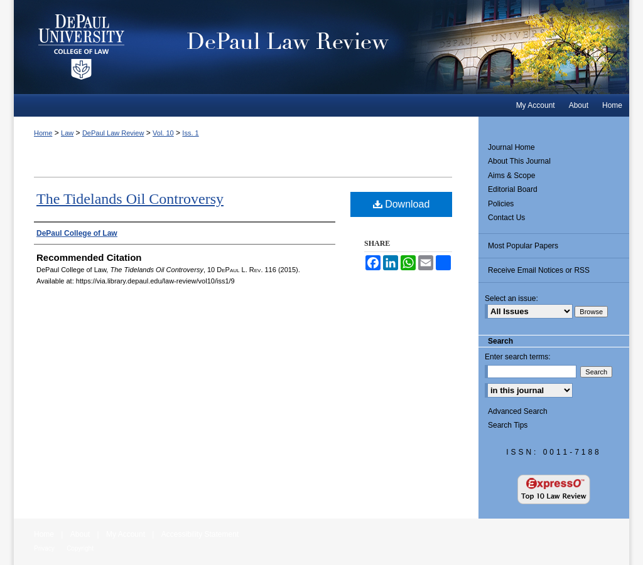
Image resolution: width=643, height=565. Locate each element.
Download (401, 204)
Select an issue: (511, 298)
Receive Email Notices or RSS (539, 270)
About (80, 534)
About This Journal (519, 161)
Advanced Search (518, 411)
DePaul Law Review (390, 47)
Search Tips (507, 425)
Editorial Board (513, 189)
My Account (125, 534)
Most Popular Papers (523, 245)
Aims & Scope (511, 175)
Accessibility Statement (200, 534)
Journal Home (511, 147)
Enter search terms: (518, 356)
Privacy (44, 548)
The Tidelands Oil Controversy (130, 199)
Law (67, 133)
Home (43, 133)
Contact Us (506, 217)
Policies (501, 203)
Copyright (80, 548)
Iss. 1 (190, 133)
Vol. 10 (163, 133)
